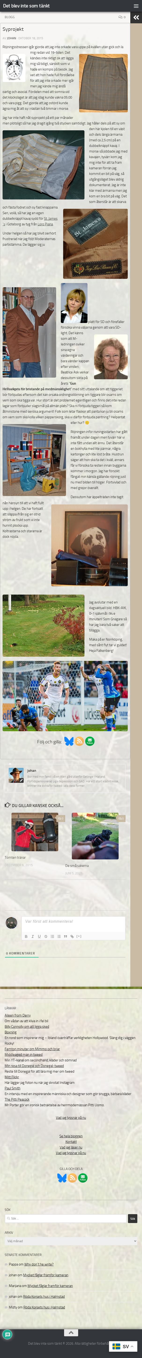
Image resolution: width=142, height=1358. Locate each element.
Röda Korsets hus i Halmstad (44, 1296)
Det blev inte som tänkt (26, 6)
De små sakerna (77, 866)
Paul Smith (12, 1088)
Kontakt (71, 1142)
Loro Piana (45, 224)
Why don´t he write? (39, 1264)
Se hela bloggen (71, 1136)
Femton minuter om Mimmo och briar (32, 1049)
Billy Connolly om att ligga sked (27, 1027)
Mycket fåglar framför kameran (45, 1275)
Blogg (10, 17)
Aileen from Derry (18, 1015)
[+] (79, 936)
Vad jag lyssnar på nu (71, 1118)
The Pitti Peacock (17, 1099)
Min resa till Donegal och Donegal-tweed (34, 1066)
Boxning (11, 1032)
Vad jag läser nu (71, 1147)
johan (11, 38)
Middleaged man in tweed (24, 1055)
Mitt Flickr (12, 1077)
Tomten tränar (15, 857)
